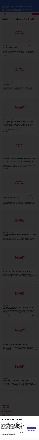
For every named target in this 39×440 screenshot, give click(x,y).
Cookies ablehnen (31, 430)
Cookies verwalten (4, 436)
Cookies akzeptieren (31, 427)
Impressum (13, 434)
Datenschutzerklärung (5, 434)
